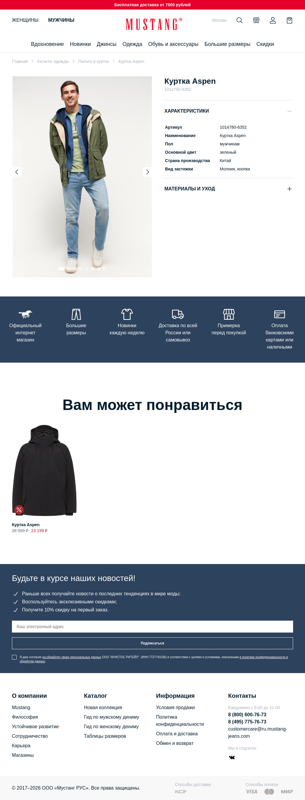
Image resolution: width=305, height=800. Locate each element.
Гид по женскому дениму (111, 726)
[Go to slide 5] (86, 268)
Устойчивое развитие (35, 726)
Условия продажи (175, 707)
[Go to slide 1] (61, 268)
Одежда (132, 44)
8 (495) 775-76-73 (247, 721)
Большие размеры (227, 44)
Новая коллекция (103, 707)
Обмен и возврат (174, 743)
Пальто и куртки (93, 61)
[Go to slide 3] (74, 268)
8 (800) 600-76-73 (247, 714)
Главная (20, 61)
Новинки (80, 44)
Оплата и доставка (177, 733)
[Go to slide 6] (92, 268)
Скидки (265, 44)
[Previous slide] (16, 172)
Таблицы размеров (105, 736)
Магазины (23, 755)
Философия (25, 717)
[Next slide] (147, 172)
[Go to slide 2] (68, 268)
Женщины (25, 20)
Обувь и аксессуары (173, 44)
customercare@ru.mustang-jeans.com (257, 732)
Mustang (21, 707)
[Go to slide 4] (80, 268)
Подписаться (152, 643)
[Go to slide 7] (98, 268)
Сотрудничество (30, 736)
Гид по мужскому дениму (111, 717)
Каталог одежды (53, 61)
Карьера (21, 745)
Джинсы (106, 44)
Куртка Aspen (26, 524)
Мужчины (61, 20)
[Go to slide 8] (104, 268)
